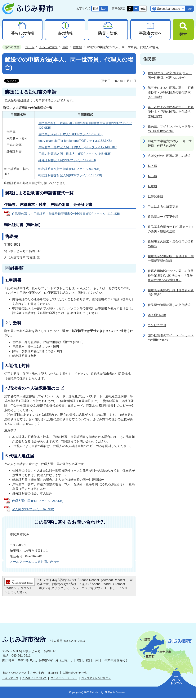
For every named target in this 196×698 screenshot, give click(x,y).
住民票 (77, 47)
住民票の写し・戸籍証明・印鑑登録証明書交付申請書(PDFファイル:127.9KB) (85, 125)
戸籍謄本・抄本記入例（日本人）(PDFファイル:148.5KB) (77, 147)
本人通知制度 (157, 315)
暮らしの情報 (48, 47)
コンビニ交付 (157, 325)
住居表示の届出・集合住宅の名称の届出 (171, 244)
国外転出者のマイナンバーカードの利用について (171, 338)
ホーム (29, 47)
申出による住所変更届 (163, 206)
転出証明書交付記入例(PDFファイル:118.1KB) (70, 175)
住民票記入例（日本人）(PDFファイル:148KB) (70, 134)
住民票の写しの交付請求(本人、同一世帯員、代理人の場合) (170, 75)
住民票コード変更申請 (163, 216)
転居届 (152, 186)
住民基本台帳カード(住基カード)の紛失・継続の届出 (170, 229)
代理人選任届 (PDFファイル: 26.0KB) (37, 500)
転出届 (152, 176)
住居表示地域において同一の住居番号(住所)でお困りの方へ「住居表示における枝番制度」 (171, 275)
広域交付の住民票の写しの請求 (169, 155)
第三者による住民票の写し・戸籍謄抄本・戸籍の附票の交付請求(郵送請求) (171, 112)
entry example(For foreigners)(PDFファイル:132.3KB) (75, 140)
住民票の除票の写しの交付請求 (169, 305)
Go (190, 8)
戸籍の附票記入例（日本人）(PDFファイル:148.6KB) (74, 153)
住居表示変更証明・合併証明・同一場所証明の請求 (171, 258)
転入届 (152, 166)
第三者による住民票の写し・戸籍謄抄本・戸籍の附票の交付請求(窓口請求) (171, 92)
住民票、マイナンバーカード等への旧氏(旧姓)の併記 (171, 129)
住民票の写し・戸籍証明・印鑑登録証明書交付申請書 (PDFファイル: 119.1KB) (66, 213)
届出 (65, 47)
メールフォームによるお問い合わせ (34, 561)
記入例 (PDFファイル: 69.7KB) (33, 509)
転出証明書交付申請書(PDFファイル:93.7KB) (69, 168)
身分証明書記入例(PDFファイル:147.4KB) (67, 160)
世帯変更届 (155, 196)
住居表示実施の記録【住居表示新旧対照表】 (171, 292)
